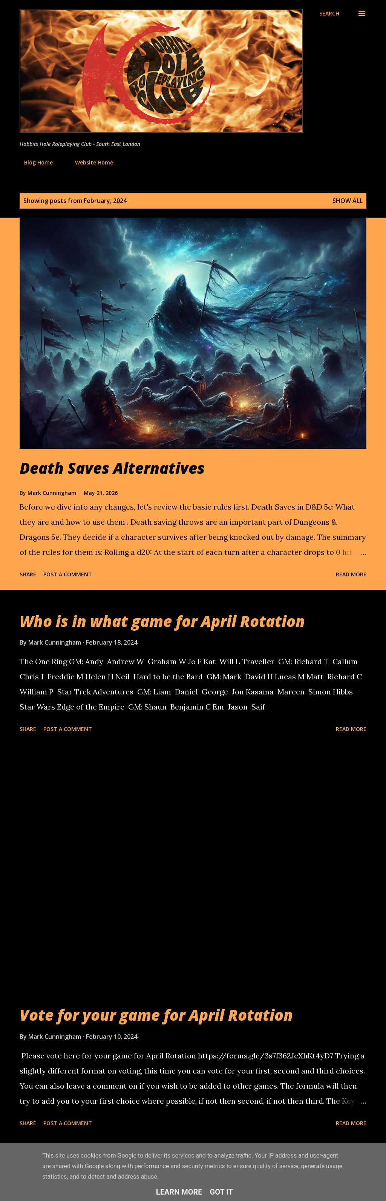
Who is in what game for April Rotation (162, 621)
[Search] (329, 13)
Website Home (89, 162)
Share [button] (28, 574)
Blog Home (34, 162)
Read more (351, 574)
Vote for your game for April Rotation (156, 1014)
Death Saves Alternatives (112, 468)
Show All (347, 201)
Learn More (179, 1191)
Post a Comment (67, 574)
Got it (221, 1191)
